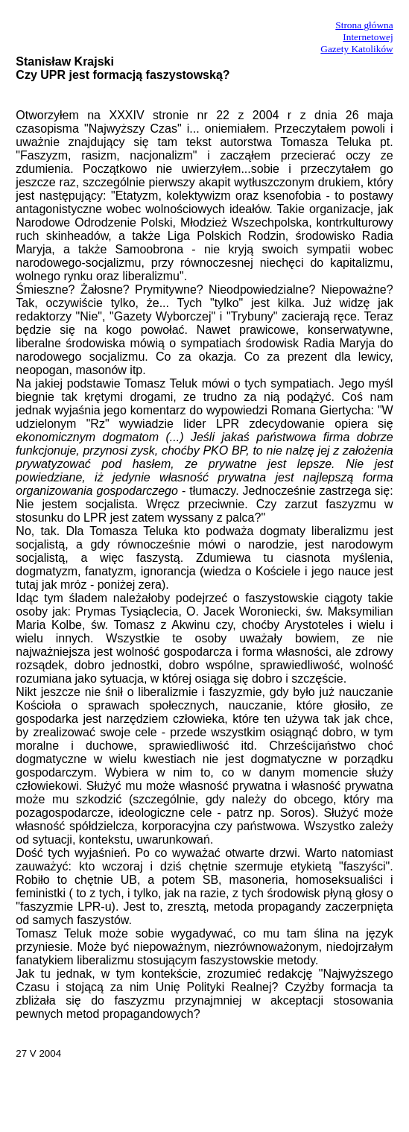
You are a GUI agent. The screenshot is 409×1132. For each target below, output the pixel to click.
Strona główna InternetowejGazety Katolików (356, 36)
